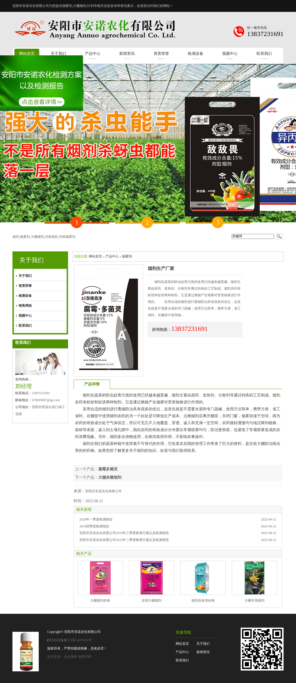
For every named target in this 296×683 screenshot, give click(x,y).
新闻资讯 (203, 652)
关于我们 (31, 260)
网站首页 (95, 256)
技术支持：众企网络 (62, 657)
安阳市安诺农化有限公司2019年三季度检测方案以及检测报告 (124, 533)
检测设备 (25, 296)
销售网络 (25, 306)
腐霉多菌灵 (108, 469)
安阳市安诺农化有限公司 (103, 491)
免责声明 (84, 657)
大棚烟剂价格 (100, 600)
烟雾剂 (127, 256)
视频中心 (25, 316)
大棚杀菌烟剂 (109, 477)
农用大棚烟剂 (152, 600)
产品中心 (112, 256)
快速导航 (183, 632)
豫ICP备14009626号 (78, 640)
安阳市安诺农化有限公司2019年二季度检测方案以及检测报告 (124, 540)
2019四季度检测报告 (94, 526)
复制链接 (55, 640)
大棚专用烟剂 (254, 600)
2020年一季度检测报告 (96, 519)
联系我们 (25, 326)
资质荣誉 (25, 286)
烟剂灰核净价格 (203, 600)
